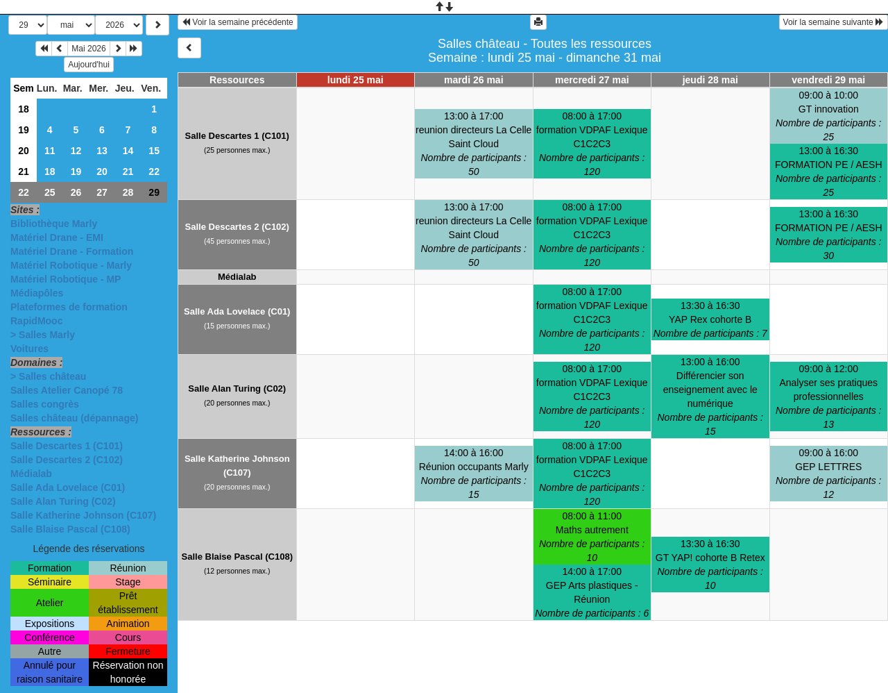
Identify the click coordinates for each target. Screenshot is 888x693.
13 (102, 150)
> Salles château (48, 376)
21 (23, 171)
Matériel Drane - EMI (56, 237)
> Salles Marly (42, 334)
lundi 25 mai (355, 79)
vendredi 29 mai (828, 79)
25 (50, 192)
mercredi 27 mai (592, 79)
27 (102, 192)
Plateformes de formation (69, 306)
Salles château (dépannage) (74, 418)
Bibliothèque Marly (53, 223)
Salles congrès (44, 404)
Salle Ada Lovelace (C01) (67, 487)
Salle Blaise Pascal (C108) (70, 529)
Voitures (29, 348)
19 (23, 129)
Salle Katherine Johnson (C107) (83, 515)
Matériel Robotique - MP (65, 279)
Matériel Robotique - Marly (71, 265)
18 (23, 109)
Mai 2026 (88, 48)
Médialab (31, 473)
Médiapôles (36, 293)
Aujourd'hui (89, 64)
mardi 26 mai (474, 79)
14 (128, 150)
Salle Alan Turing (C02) (63, 501)
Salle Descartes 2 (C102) (66, 459)
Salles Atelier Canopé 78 (66, 390)
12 (76, 150)
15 (154, 150)
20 (23, 150)
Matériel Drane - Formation (71, 251)
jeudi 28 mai (710, 79)
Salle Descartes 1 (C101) (66, 445)
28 (128, 192)
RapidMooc (36, 320)
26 (76, 192)
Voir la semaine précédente (237, 22)
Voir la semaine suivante (833, 22)
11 (50, 150)
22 (154, 171)
